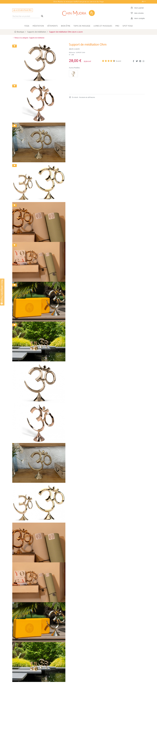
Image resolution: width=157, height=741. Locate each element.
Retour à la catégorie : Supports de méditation (28, 38)
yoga (26, 26)
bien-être (65, 26)
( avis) (118, 61)
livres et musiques (103, 26)
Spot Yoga (128, 26)
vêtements (52, 26)
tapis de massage (81, 26)
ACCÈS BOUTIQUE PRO (22, 10)
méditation (38, 26)
